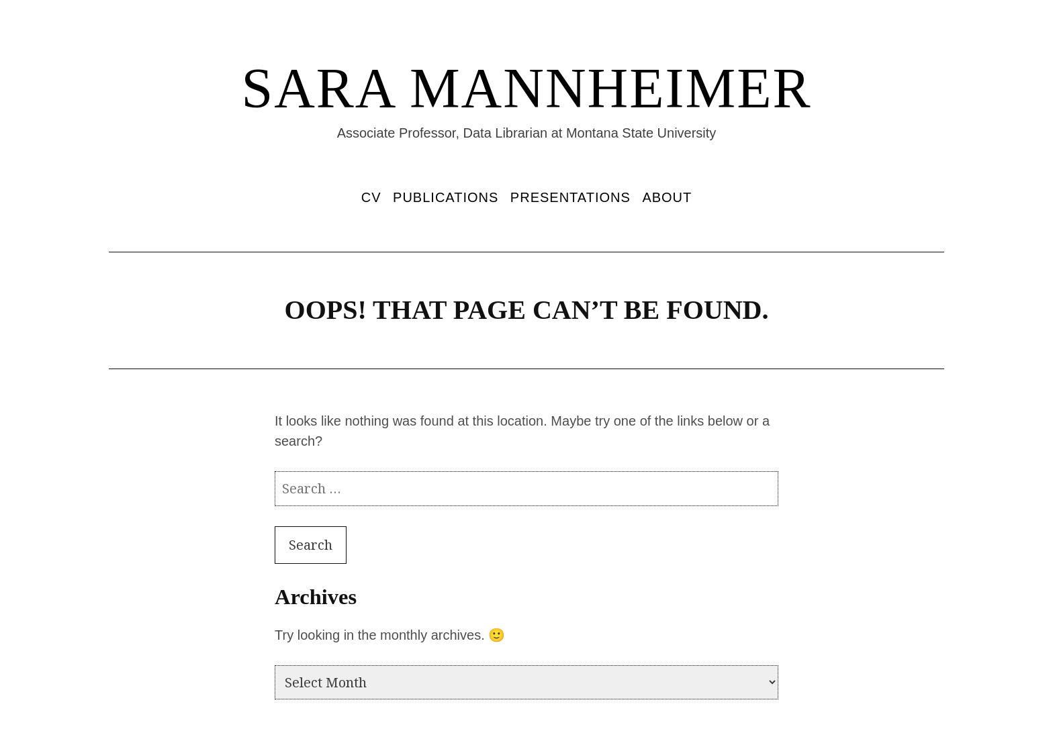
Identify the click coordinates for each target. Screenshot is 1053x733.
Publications (445, 197)
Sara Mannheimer (526, 88)
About (667, 197)
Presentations (570, 197)
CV (371, 197)
